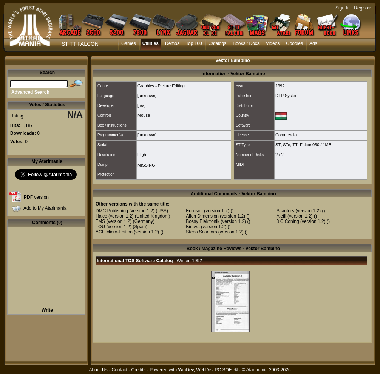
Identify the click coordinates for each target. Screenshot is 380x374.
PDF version (36, 197)
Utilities (150, 43)
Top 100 (194, 43)
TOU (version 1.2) (113, 226)
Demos (172, 43)
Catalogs (217, 43)
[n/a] (141, 105)
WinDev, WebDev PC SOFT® (208, 369)
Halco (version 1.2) (115, 216)
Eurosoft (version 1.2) (207, 210)
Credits (138, 369)
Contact (119, 369)
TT (294, 144)
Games (128, 43)
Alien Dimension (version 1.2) (215, 216)
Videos (273, 43)
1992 (279, 85)
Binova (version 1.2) (206, 226)
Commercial (286, 135)
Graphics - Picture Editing (161, 85)
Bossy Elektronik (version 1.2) (216, 221)
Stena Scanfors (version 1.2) (214, 232)
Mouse (143, 115)
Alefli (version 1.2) (295, 216)
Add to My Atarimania (44, 208)
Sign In (342, 8)
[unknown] (146, 95)
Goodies (294, 43)
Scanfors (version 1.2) (299, 210)
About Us (98, 369)
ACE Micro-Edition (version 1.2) (127, 232)
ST (278, 144)
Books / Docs (246, 43)
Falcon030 (309, 144)
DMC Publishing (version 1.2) (125, 210)
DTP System (287, 95)
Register (362, 8)
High (141, 154)
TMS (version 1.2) (113, 221)
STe (286, 144)
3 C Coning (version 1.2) (301, 221)
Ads (313, 43)
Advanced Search (30, 92)
